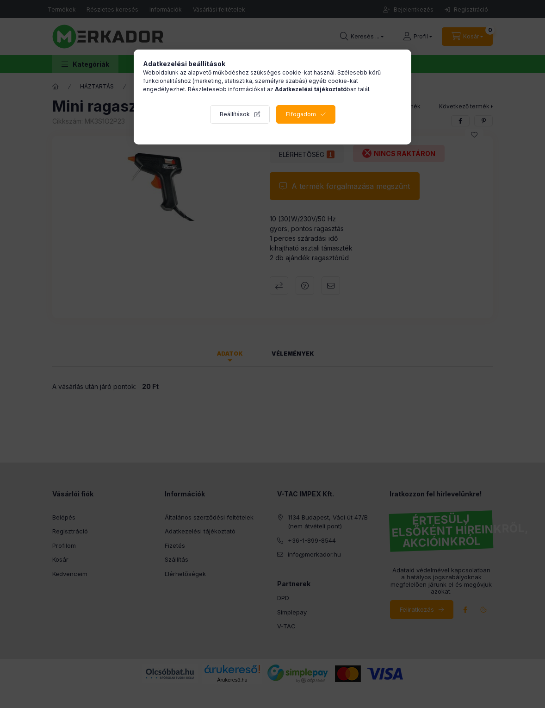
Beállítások (235, 114)
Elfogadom (301, 114)
